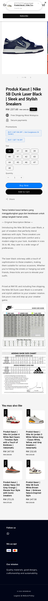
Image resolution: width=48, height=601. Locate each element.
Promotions (11, 126)
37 (18, 151)
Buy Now (24, 185)
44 (9, 162)
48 (9, 168)
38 (26, 151)
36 (9, 151)
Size (7, 146)
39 (34, 151)
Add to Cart (24, 191)
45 (18, 162)
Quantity (9, 173)
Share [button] (10, 199)
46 (26, 162)
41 (18, 156)
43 (34, 156)
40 (9, 156)
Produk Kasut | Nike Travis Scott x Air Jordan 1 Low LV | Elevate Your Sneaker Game (24, 4)
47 (34, 162)
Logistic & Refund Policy (24, 596)
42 (26, 156)
